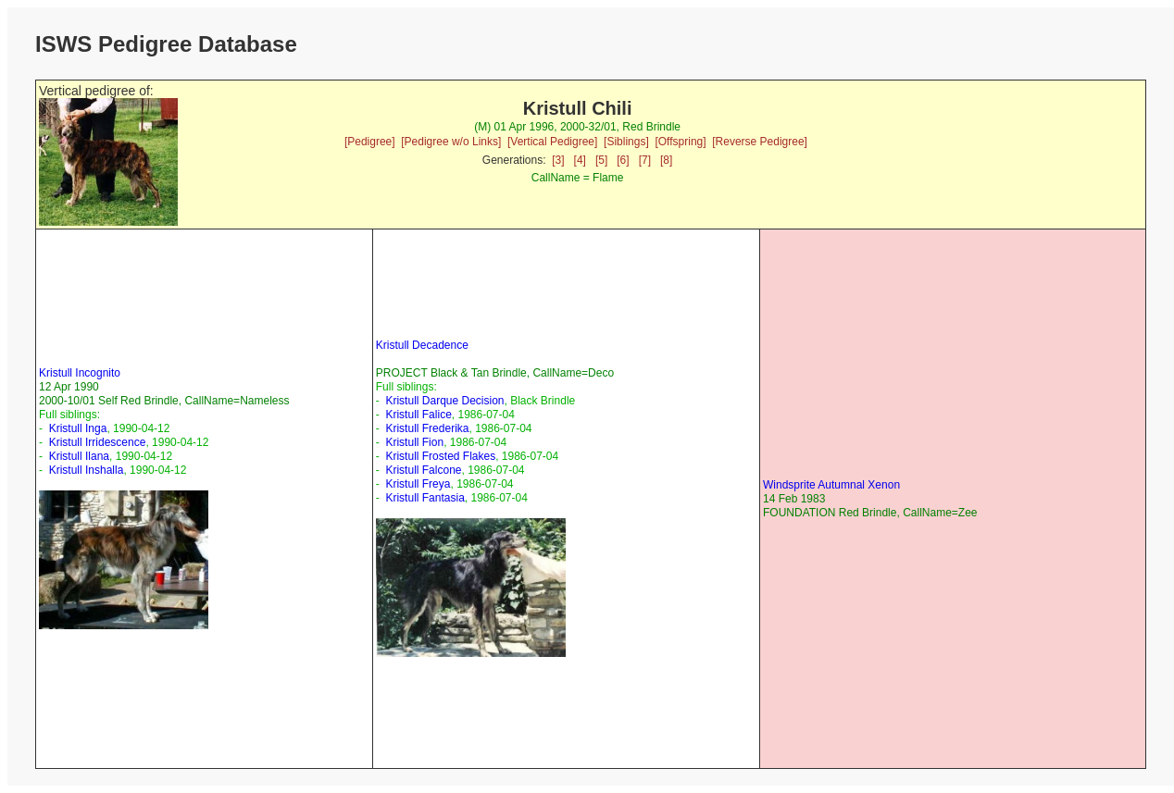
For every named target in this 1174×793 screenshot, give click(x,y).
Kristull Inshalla (86, 470)
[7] (645, 160)
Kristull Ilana (79, 456)
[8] (666, 160)
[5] (601, 160)
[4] (580, 160)
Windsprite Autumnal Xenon (831, 484)
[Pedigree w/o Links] (451, 141)
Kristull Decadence (422, 345)
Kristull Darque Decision (444, 400)
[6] (623, 160)
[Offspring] (680, 141)
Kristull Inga (78, 428)
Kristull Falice (418, 414)
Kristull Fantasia (424, 497)
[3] (558, 160)
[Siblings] (626, 141)
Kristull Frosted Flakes (440, 456)
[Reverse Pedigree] (759, 141)
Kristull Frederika (426, 428)
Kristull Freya (417, 483)
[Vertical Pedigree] (552, 141)
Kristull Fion (414, 442)
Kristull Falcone (423, 470)
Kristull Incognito (79, 372)
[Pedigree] (369, 141)
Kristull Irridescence (97, 442)
